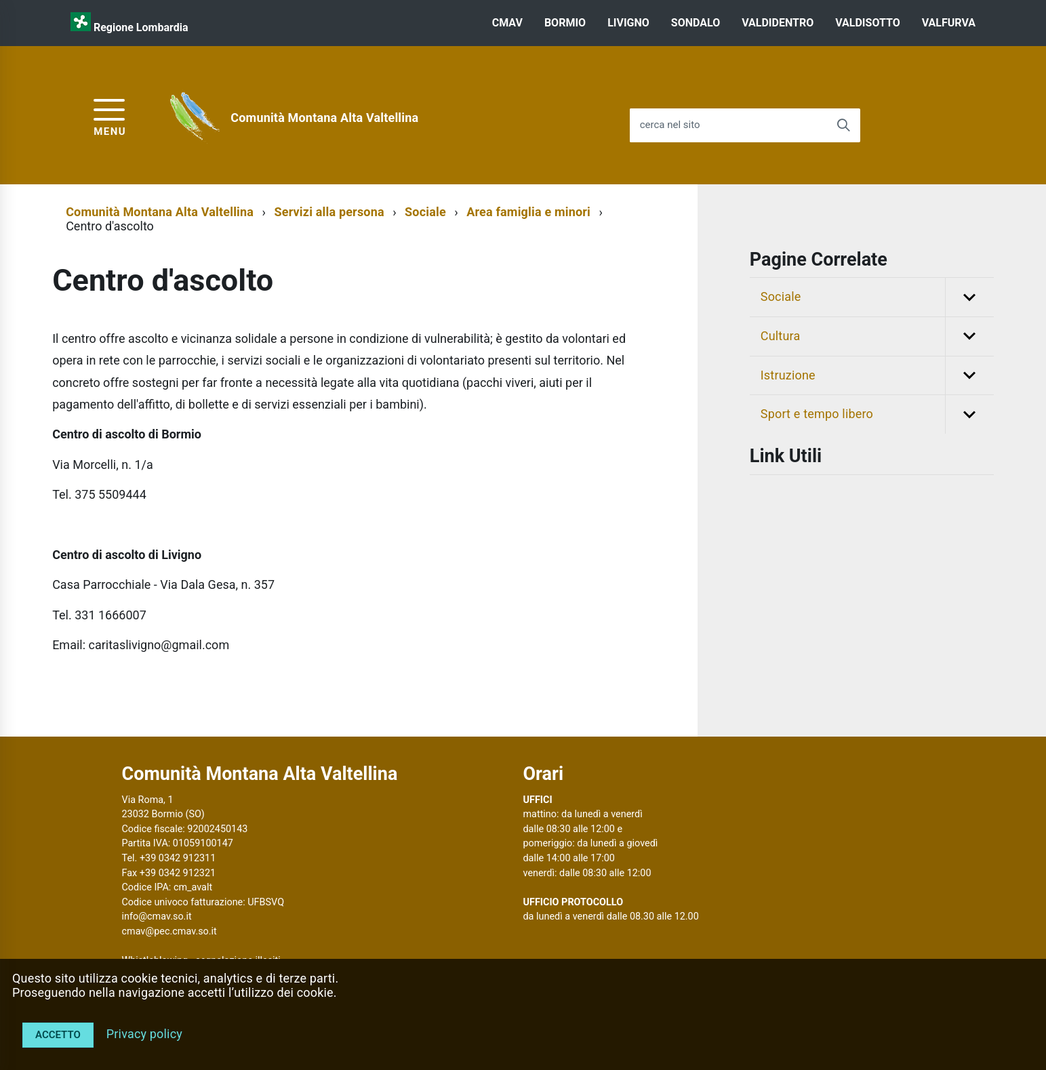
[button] (969, 297)
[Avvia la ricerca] (843, 125)
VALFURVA (948, 22)
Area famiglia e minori (528, 212)
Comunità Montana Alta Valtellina (324, 117)
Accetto (58, 1035)
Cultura (877, 336)
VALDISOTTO (867, 22)
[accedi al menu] (110, 115)
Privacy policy (144, 1034)
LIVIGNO (628, 22)
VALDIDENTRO (777, 22)
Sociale (425, 212)
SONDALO (695, 22)
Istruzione (877, 375)
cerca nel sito (670, 125)
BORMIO (565, 22)
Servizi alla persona (329, 212)
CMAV (507, 22)
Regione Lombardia (141, 27)
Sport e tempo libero (877, 414)
